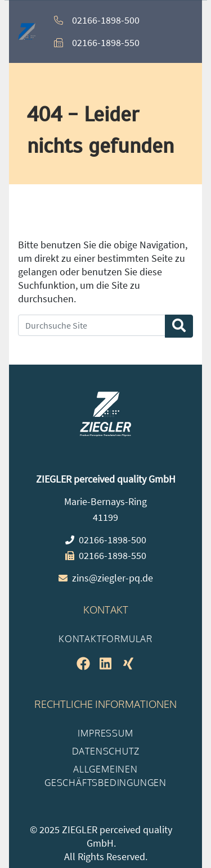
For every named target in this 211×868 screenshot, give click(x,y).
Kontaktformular (105, 638)
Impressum (105, 733)
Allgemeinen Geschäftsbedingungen (105, 776)
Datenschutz (106, 751)
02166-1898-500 (106, 19)
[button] (175, 31)
